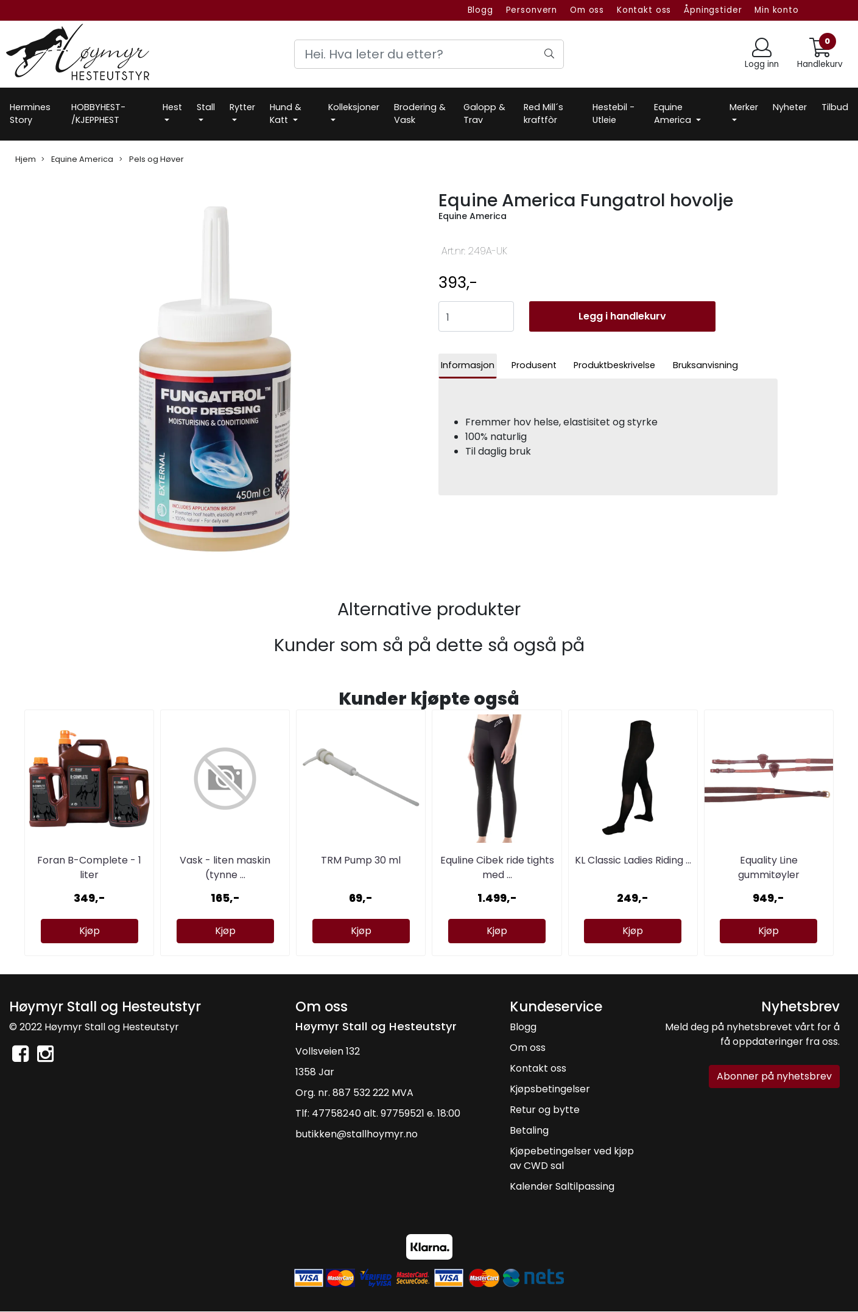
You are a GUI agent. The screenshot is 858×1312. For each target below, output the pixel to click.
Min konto (776, 10)
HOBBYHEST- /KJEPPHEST (98, 114)
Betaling (529, 1130)
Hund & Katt (285, 114)
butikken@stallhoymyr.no (356, 1134)
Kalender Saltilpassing (562, 1186)
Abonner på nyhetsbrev (774, 1076)
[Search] (429, 54)
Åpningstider (713, 10)
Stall (206, 107)
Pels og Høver (151, 159)
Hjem (25, 159)
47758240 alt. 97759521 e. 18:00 (386, 1113)
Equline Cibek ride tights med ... (497, 867)
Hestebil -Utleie (614, 114)
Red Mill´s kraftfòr (543, 114)
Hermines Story (30, 114)
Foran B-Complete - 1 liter (89, 867)
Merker (744, 107)
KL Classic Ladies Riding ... (633, 860)
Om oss (587, 10)
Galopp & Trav (484, 114)
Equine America (674, 114)
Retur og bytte (545, 1110)
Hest (172, 107)
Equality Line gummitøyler (769, 867)
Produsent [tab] (534, 365)
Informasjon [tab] (467, 365)
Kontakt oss (644, 10)
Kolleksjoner (353, 107)
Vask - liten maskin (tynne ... (225, 867)
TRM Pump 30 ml (361, 860)
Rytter (242, 107)
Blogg (480, 10)
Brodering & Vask (420, 114)
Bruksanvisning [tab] (705, 365)
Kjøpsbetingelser (550, 1089)
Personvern (532, 10)
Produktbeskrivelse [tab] (614, 365)
